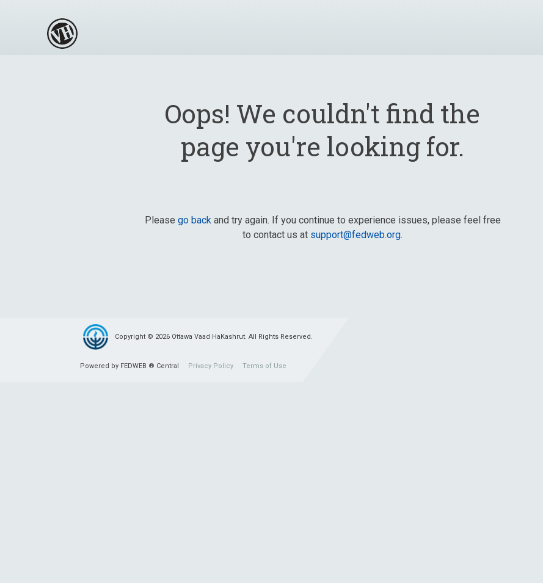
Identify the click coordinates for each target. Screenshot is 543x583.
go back (194, 220)
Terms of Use (264, 366)
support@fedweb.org (355, 235)
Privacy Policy (210, 366)
